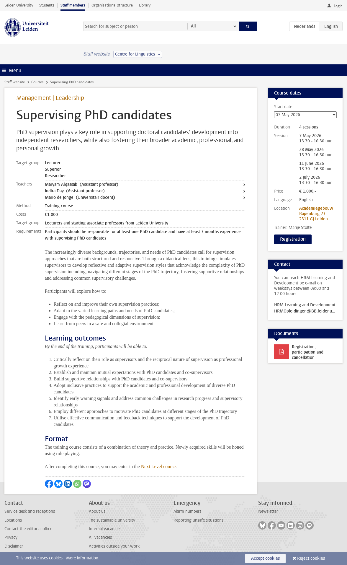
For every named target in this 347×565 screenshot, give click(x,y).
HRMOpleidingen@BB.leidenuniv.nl (305, 311)
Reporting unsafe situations (198, 520)
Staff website (14, 82)
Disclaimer (13, 546)
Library (144, 5)
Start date (305, 111)
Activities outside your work (114, 546)
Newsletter (268, 511)
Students (46, 5)
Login (338, 6)
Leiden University (18, 5)
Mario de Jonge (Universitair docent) (80, 197)
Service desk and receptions (29, 511)
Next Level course (158, 466)
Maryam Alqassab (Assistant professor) (81, 184)
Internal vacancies (105, 529)
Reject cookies (311, 558)
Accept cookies (265, 558)
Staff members (72, 5)
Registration (293, 239)
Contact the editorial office (28, 529)
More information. (82, 558)
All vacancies (100, 537)
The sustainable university (112, 520)
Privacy (10, 537)
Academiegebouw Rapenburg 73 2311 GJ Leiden (316, 214)
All (193, 26)
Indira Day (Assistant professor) (75, 191)
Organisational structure (112, 5)
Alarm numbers (187, 511)
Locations (13, 520)
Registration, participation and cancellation (307, 352)
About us (97, 511)
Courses (37, 82)
